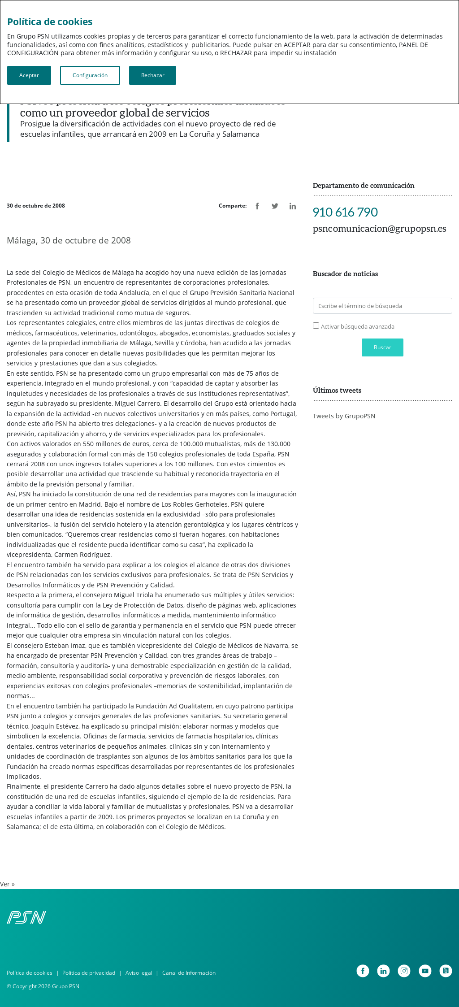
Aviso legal (139, 972)
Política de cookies (29, 972)
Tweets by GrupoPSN (344, 416)
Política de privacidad (88, 972)
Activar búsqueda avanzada (357, 326)
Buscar (382, 347)
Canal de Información (189, 972)
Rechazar (153, 75)
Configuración (90, 75)
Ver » (7, 884)
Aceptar (29, 75)
